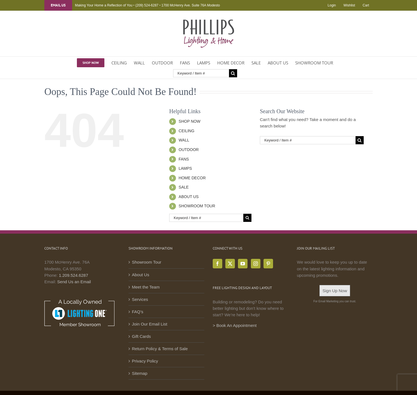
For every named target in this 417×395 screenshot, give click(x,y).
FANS (184, 159)
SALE (184, 187)
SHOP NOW (190, 121)
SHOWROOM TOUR (197, 206)
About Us (140, 274)
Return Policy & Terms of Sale (160, 348)
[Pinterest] (268, 263)
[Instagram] (255, 263)
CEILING (186, 131)
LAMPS (185, 168)
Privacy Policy (145, 361)
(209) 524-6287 (146, 5)
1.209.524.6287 (73, 275)
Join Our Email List (149, 324)
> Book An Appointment (234, 325)
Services (140, 299)
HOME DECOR (192, 178)
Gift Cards (141, 336)
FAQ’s (137, 311)
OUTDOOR (189, 149)
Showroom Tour (146, 262)
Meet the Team (146, 287)
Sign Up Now (334, 290)
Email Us (58, 5)
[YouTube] (243, 263)
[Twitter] (230, 263)
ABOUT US (189, 196)
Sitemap (139, 373)
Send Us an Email (74, 281)
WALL (184, 140)
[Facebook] (217, 263)
